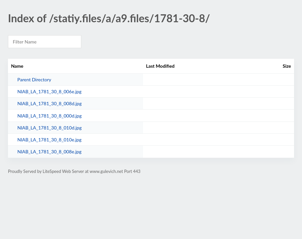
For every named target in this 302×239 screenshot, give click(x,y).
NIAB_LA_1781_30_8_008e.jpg (49, 151)
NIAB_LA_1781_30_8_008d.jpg (49, 103)
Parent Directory (34, 79)
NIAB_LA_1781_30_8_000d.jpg (49, 116)
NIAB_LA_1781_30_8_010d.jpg (49, 127)
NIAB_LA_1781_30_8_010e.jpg (49, 139)
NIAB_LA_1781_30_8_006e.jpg (49, 91)
